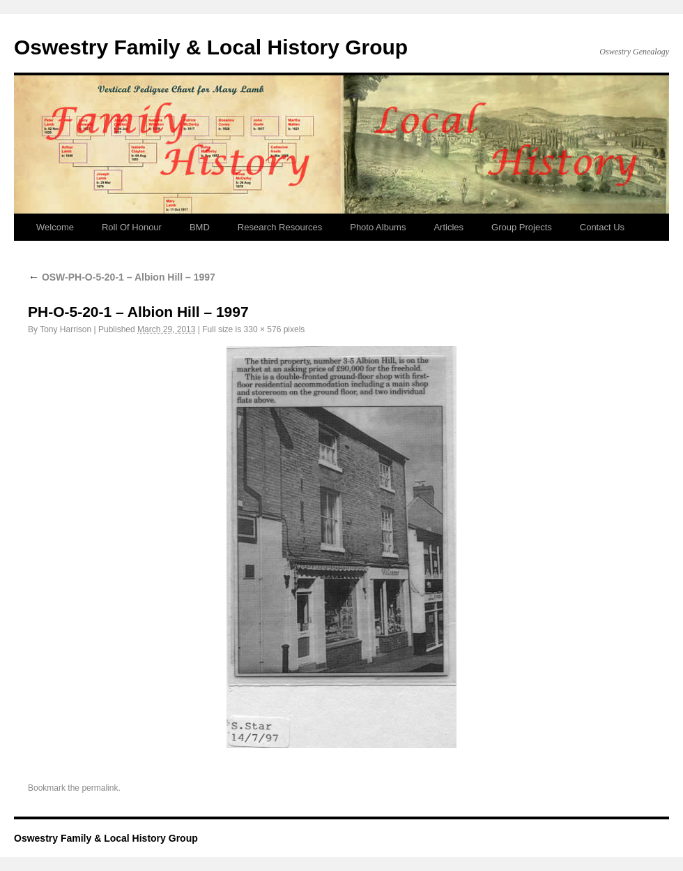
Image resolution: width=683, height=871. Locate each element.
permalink (100, 788)
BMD (200, 227)
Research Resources (280, 227)
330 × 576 (263, 329)
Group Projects (521, 227)
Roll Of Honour (132, 227)
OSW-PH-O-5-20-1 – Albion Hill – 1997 (121, 277)
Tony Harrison (65, 329)
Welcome (55, 227)
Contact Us (602, 227)
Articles (448, 227)
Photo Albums (378, 227)
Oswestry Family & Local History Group (211, 47)
